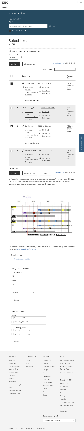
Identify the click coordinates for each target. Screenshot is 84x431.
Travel (45, 395)
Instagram (63, 396)
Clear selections (29, 64)
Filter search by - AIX (18, 30)
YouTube (63, 399)
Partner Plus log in (66, 372)
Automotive (47, 360)
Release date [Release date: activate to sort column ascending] (70, 77)
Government (47, 373)
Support (5, 7)
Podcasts (63, 411)
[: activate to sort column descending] (17, 76)
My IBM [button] (77, 3)
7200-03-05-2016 (45, 83)
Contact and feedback (82, 143)
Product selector (16, 272)
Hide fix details (70, 63)
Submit (16, 300)
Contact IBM (13, 428)
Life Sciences (47, 382)
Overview (12, 360)
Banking (45, 363)
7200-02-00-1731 (48, 151)
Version (13, 281)
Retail (45, 389)
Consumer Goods (49, 366)
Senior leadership (15, 390)
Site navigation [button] (81, 3)
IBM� (5, 2)
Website (28, 360)
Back (45, 173)
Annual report (13, 363)
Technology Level (20, 322)
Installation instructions (46, 92)
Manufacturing (48, 385)
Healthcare (47, 376)
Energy (45, 370)
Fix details (45, 87)
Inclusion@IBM (14, 372)
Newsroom (12, 382)
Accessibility (41, 428)
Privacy (21, 428)
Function (14, 289)
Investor (11, 378)
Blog (27, 363)
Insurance (46, 379)
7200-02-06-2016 (45, 126)
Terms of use (30, 428)
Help (13, 22)
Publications (30, 366)
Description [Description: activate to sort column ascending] (26, 76)
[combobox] (13, 58)
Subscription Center (67, 402)
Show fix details (58, 63)
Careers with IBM (15, 394)
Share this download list (22, 259)
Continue (14, 64)
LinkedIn (63, 389)
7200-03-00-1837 (48, 108)
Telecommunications (50, 392)
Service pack (18, 318)
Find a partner (65, 363)
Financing (12, 375)
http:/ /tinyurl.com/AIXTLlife (26, 249)
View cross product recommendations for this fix (31, 91)
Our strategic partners (67, 360)
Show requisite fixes (32, 100)
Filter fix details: (59, 69)
